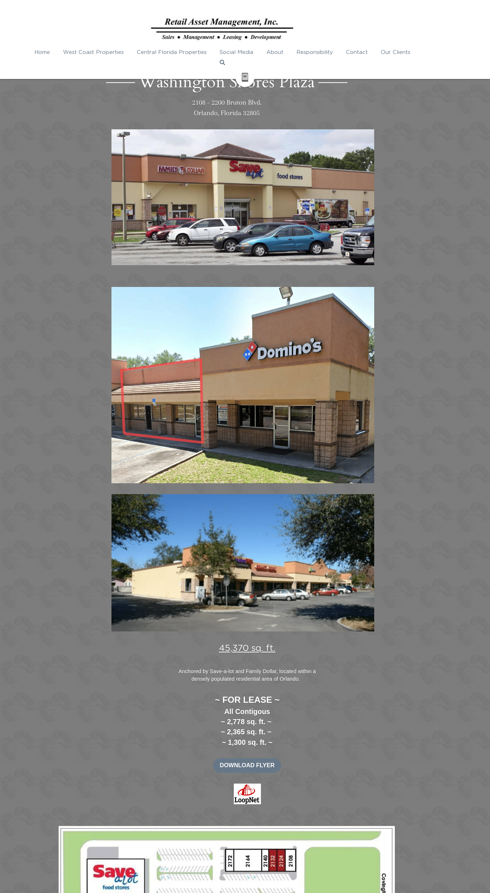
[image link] (374, 288)
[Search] (439, 53)
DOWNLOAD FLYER (374, 260)
